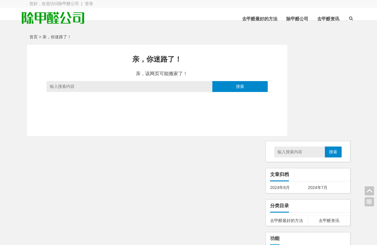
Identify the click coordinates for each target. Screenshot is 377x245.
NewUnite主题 (152, 226)
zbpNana (100, 218)
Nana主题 (54, 218)
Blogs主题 (148, 218)
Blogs (115, 237)
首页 (33, 36)
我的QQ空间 (318, 217)
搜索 (218, 86)
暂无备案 (186, 237)
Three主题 (101, 226)
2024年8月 (280, 90)
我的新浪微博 (318, 233)
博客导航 (194, 226)
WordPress (160, 237)
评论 (278, 170)
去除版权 (194, 218)
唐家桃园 (108, 205)
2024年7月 (318, 90)
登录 (89, 3)
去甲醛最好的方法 (252, 18)
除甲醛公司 (290, 18)
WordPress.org (283, 178)
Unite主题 (54, 226)
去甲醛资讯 (321, 18)
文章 (278, 162)
